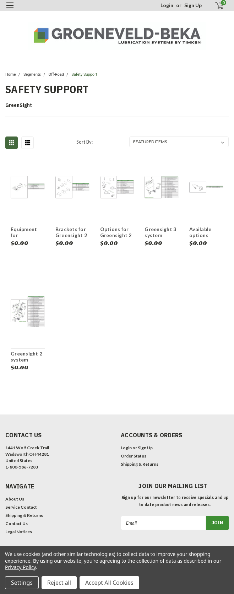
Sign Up (193, 5)
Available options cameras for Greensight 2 (205, 232)
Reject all (59, 583)
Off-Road (56, 74)
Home (10, 74)
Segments (32, 74)
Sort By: (84, 142)
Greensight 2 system (26, 356)
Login (166, 5)
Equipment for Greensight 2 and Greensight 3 (26, 232)
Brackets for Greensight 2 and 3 (71, 232)
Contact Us (16, 523)
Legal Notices (18, 531)
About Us (14, 499)
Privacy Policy (20, 567)
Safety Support (84, 74)
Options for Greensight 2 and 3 (116, 232)
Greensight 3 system (160, 232)
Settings (22, 583)
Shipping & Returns (139, 464)
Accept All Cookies (109, 583)
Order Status (133, 456)
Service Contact (21, 507)
